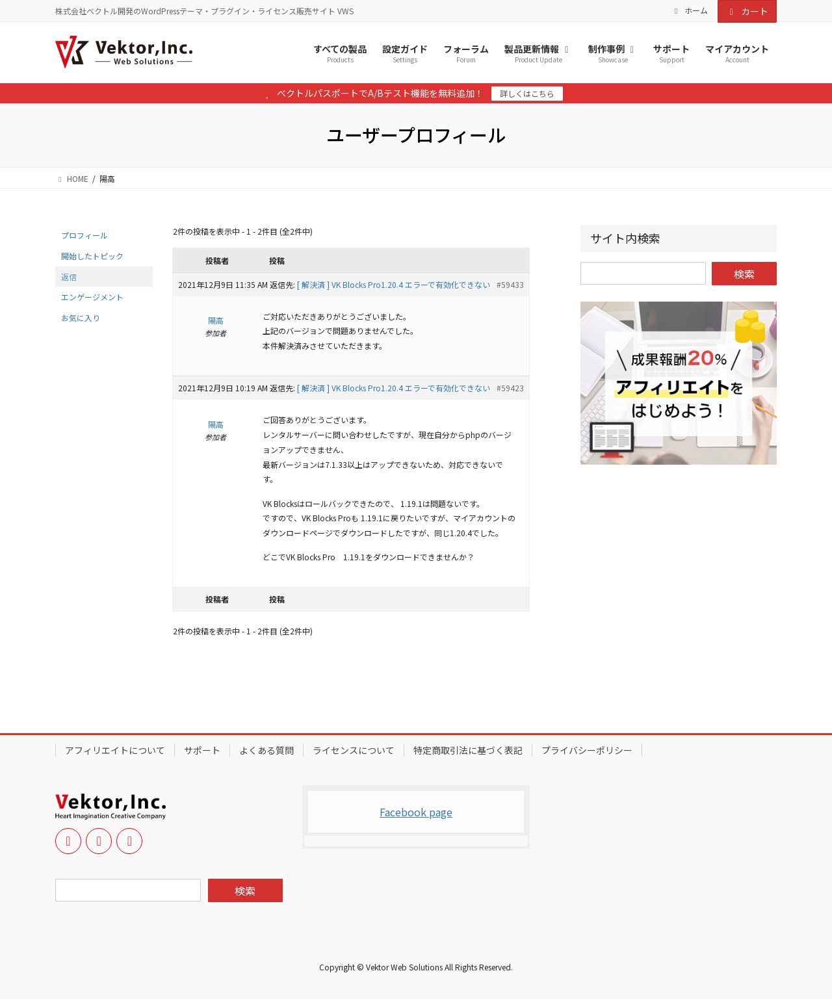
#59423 (510, 387)
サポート (202, 750)
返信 (69, 276)
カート (747, 11)
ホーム (689, 10)
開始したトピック (92, 255)
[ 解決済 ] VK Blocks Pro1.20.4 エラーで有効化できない (393, 284)
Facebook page (416, 812)
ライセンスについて (354, 750)
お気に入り (80, 317)
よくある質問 (266, 750)
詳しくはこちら (527, 93)
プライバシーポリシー (586, 750)
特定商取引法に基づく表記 (468, 750)
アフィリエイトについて (115, 750)
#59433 (510, 284)
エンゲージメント (92, 296)
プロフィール (84, 234)
